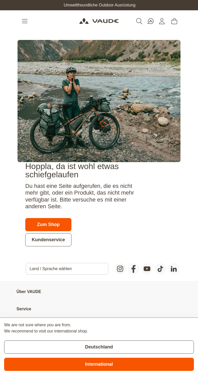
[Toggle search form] (139, 21)
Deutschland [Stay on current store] (99, 346)
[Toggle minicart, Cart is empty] (174, 21)
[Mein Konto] (162, 21)
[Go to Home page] (98, 21)
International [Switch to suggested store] (99, 364)
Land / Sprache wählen (51, 268)
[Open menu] (25, 21)
